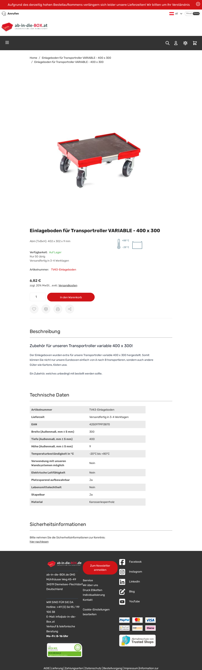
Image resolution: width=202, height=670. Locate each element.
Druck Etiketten (92, 590)
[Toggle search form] (167, 43)
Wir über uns (90, 585)
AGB (46, 668)
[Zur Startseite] (25, 26)
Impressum (131, 668)
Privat (189, 13)
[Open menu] (7, 42)
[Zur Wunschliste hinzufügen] (34, 309)
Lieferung (57, 668)
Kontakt (87, 600)
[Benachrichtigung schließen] (198, 4)
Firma (196, 13)
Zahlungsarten (74, 668)
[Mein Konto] (175, 43)
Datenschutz (93, 668)
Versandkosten (67, 285)
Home (33, 58)
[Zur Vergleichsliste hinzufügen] (46, 309)
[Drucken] (57, 309)
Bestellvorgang (112, 668)
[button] (97, 152)
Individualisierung (94, 595)
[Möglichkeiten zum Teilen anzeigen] (69, 309)
